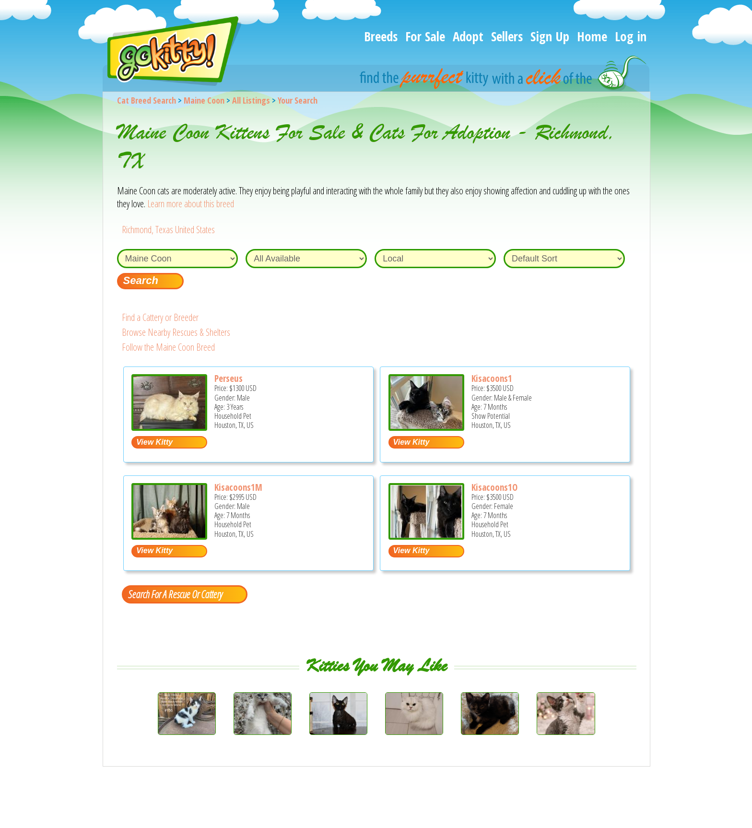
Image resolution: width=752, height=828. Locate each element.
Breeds (381, 36)
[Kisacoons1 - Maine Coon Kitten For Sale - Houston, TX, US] (426, 427)
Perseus (228, 378)
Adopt (468, 36)
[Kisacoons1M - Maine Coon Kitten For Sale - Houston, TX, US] (169, 536)
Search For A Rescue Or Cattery (175, 594)
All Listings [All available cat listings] (251, 100)
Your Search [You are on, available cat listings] (297, 100)
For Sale (425, 36)
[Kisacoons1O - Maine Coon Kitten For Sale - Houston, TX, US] (426, 536)
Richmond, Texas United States (168, 229)
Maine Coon (204, 100)
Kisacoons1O (494, 487)
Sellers (507, 36)
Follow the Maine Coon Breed (168, 347)
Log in (630, 36)
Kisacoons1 (491, 378)
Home (592, 36)
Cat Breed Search (146, 100)
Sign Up (549, 36)
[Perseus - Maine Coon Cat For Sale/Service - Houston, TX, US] (169, 427)
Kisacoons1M (238, 487)
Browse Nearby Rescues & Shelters (176, 332)
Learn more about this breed (190, 203)
